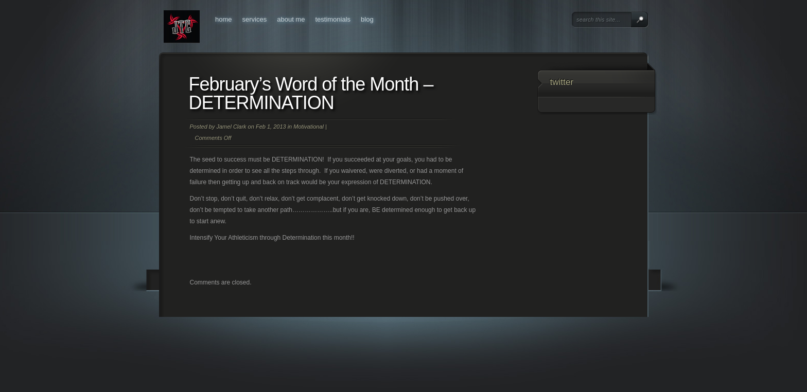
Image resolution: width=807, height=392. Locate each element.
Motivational (308, 126)
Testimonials (332, 19)
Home (223, 19)
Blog (367, 19)
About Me (291, 19)
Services (254, 19)
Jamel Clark (231, 126)
